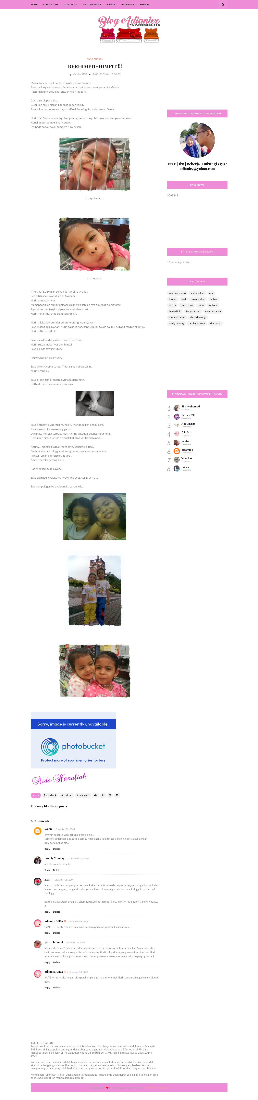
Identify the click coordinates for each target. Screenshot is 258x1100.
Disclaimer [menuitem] (127, 4)
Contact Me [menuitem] (50, 4)
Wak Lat (186, 458)
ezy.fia (185, 441)
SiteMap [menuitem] (144, 4)
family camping (176, 323)
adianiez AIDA (79, 74)
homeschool (187, 305)
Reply (47, 849)
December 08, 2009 (65, 829)
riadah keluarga (198, 317)
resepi (172, 305)
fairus (185, 467)
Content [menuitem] (69, 4)
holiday (173, 299)
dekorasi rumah (177, 317)
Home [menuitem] (34, 4)
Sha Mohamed (190, 406)
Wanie (48, 829)
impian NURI (175, 311)
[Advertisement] (197, 81)
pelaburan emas (197, 323)
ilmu (211, 293)
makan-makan (198, 299)
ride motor (215, 323)
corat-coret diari (177, 293)
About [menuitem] (111, 4)
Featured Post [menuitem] (92, 4)
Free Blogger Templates (155, 1087)
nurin (201, 305)
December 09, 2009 (78, 921)
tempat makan (193, 311)
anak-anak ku (197, 293)
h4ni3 (48, 879)
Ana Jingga (188, 423)
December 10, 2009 (78, 971)
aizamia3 (187, 449)
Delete (56, 849)
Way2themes (119, 1087)
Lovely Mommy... (55, 858)
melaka (213, 299)
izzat (183, 299)
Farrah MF (188, 415)
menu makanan (213, 311)
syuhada (213, 305)
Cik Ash (186, 432)
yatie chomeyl (53, 942)
